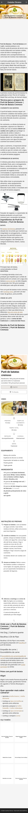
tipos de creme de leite (15, 312)
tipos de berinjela (16, 711)
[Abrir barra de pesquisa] (26, 2)
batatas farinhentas (8, 229)
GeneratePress (23, 810)
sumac (18, 716)
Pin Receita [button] (14, 392)
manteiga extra (8, 292)
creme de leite (10, 281)
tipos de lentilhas (16, 701)
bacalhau (22, 643)
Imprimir (14, 387)
